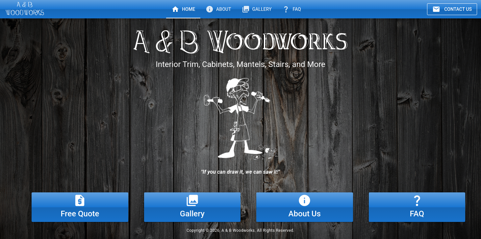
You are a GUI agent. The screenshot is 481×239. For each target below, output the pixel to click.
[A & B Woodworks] (24, 9)
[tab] (183, 9)
